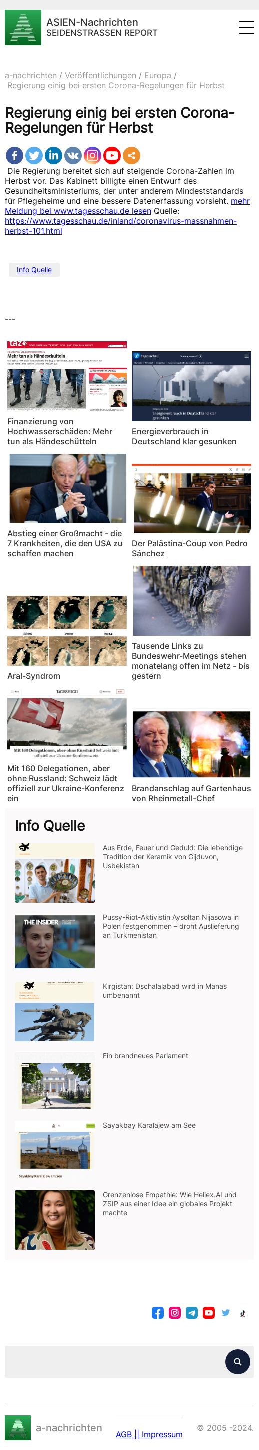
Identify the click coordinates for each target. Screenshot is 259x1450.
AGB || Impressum (149, 1434)
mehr (240, 201)
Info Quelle (34, 269)
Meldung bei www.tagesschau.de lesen (78, 211)
